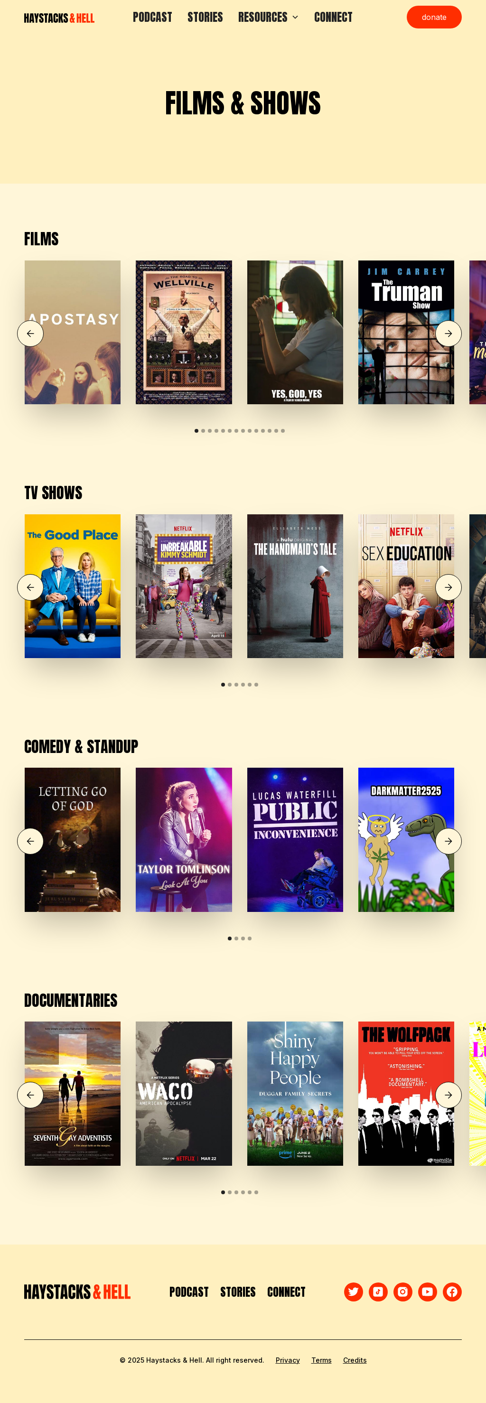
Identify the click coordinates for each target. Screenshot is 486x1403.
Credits (355, 1360)
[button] (269, 17)
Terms (321, 1360)
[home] (59, 17)
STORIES (205, 17)
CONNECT (333, 17)
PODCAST (152, 17)
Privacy (288, 1360)
